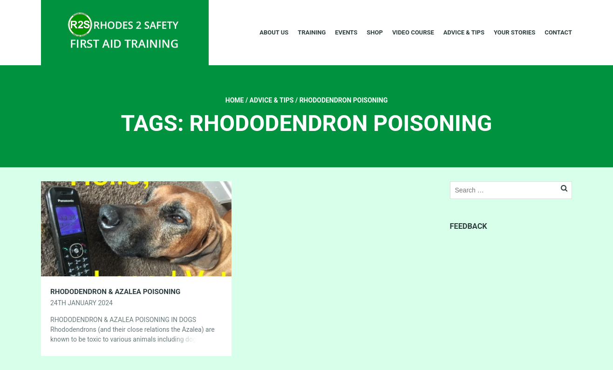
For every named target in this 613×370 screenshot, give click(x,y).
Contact (558, 32)
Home (234, 100)
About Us (273, 32)
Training (312, 32)
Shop (375, 32)
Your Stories (514, 32)
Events (346, 32)
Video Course (413, 32)
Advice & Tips (463, 32)
